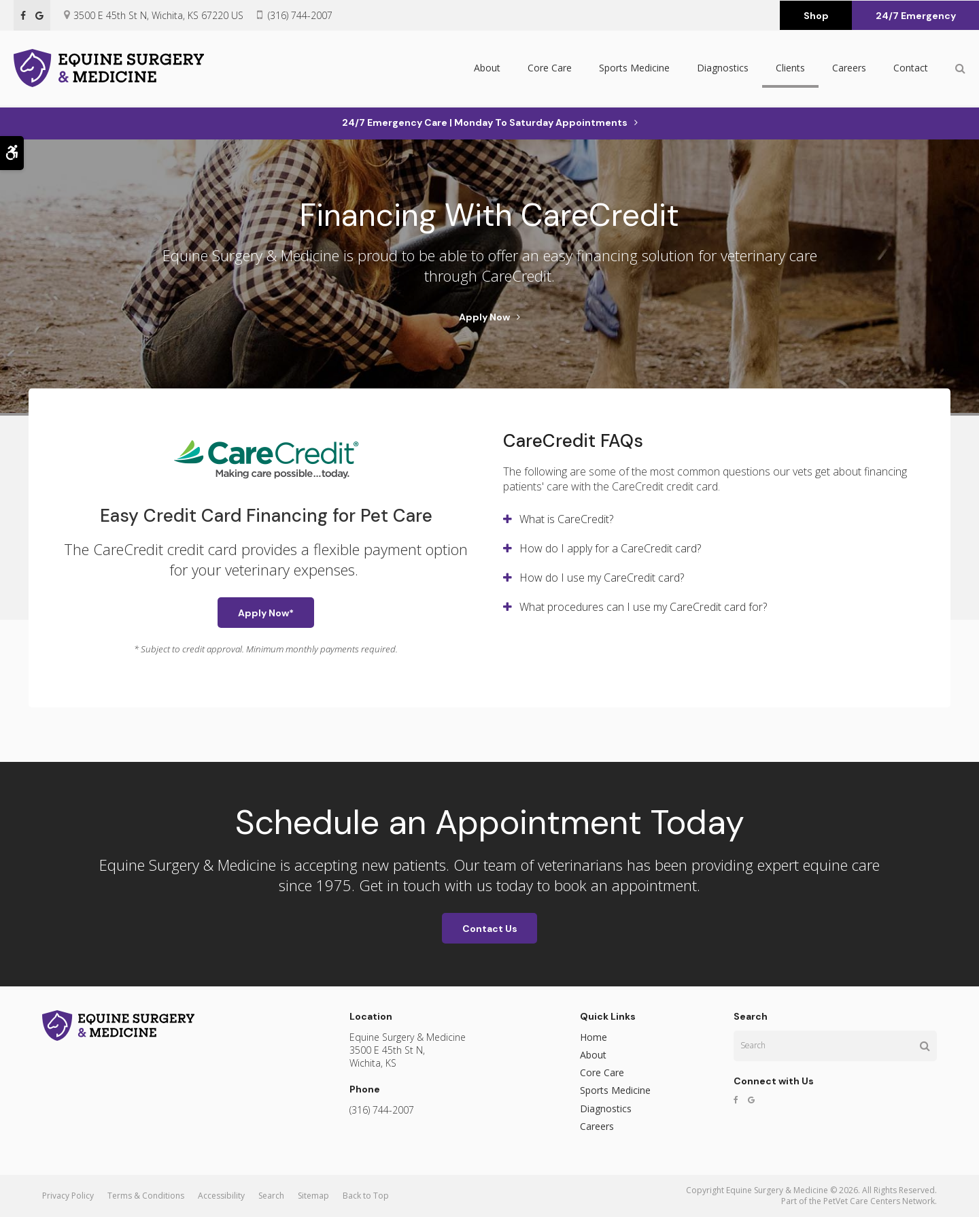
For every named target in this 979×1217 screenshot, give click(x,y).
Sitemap (313, 1195)
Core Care (550, 69)
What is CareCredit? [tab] (566, 519)
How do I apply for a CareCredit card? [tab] (610, 548)
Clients (790, 69)
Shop (816, 16)
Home (593, 1037)
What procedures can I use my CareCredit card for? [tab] (643, 606)
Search (271, 1195)
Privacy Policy (68, 1195)
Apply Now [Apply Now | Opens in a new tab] (484, 317)
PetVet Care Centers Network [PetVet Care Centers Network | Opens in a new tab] (879, 1201)
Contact (910, 69)
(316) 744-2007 (300, 15)
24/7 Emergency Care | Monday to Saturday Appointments (485, 122)
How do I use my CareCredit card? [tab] (601, 577)
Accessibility (221, 1195)
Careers (849, 69)
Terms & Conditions (145, 1195)
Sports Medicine (634, 69)
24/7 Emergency (916, 16)
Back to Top (366, 1195)
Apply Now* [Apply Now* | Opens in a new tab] (266, 613)
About (487, 69)
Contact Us (489, 928)
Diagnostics (723, 69)
